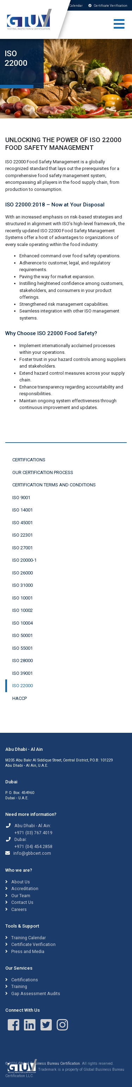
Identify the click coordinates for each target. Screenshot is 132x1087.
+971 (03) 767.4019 (33, 832)
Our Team (20, 895)
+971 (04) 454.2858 (33, 846)
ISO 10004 (22, 623)
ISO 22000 (22, 685)
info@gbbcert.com (32, 853)
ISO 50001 (22, 635)
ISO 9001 (21, 497)
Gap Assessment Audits (35, 993)
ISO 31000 (22, 585)
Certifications (28, 459)
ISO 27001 (22, 547)
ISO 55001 (22, 648)
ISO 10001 (22, 598)
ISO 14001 (22, 510)
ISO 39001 (22, 673)
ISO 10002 (22, 610)
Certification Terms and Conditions (54, 484)
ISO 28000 (22, 660)
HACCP (19, 698)
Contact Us (22, 902)
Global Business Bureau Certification (49, 1063)
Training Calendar (28, 937)
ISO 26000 (22, 572)
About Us (20, 881)
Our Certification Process (42, 472)
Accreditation (24, 888)
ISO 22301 (22, 535)
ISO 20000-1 (24, 560)
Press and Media (27, 951)
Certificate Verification (107, 5)
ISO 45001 (22, 522)
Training (19, 986)
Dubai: (20, 839)
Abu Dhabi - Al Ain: (32, 825)
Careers (19, 909)
